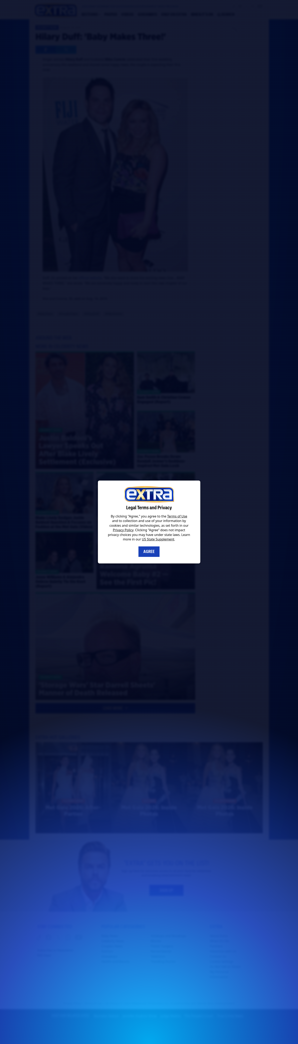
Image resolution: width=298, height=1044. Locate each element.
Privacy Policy (123, 530)
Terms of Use (177, 516)
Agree (149, 551)
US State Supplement (158, 539)
